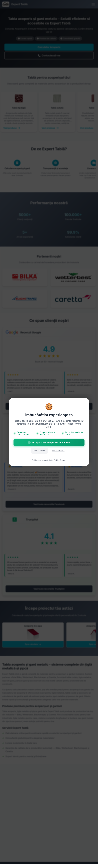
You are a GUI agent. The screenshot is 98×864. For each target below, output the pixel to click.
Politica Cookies (60, 460)
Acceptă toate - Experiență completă (49, 442)
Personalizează (58, 451)
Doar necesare (39, 451)
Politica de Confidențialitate (42, 460)
